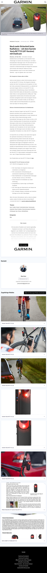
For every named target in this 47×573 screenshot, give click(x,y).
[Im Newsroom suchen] (45, 2)
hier (33, 158)
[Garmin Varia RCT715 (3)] (23, 402)
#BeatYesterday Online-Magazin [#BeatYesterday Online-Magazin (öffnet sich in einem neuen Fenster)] (23, 560)
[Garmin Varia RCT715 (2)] (23, 433)
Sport (11, 207)
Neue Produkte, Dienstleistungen (22, 209)
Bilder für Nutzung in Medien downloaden (35, 293)
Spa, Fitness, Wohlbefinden (22, 211)
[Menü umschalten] (2, 2)
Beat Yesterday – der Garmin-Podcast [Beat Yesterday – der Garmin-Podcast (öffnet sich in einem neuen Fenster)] (23, 563)
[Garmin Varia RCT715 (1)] (23, 464)
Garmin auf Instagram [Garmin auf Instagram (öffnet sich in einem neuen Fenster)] (23, 556)
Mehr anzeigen (23, 245)
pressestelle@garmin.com (23, 283)
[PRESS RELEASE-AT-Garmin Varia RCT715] (23, 495)
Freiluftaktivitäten (24, 207)
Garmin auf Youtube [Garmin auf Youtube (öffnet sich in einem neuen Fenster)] (23, 565)
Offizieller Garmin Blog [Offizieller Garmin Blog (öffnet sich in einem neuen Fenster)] (23, 561)
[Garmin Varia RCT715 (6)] (23, 308)
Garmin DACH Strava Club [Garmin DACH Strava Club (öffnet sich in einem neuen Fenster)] (23, 567)
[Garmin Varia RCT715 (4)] (23, 371)
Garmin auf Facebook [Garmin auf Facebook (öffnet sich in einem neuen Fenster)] (23, 558)
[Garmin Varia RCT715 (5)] (23, 339)
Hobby (14, 207)
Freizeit (17, 207)
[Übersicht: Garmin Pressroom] (23, 2)
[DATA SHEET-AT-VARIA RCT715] (23, 526)
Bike (11, 217)
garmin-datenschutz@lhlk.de (29, 201)
